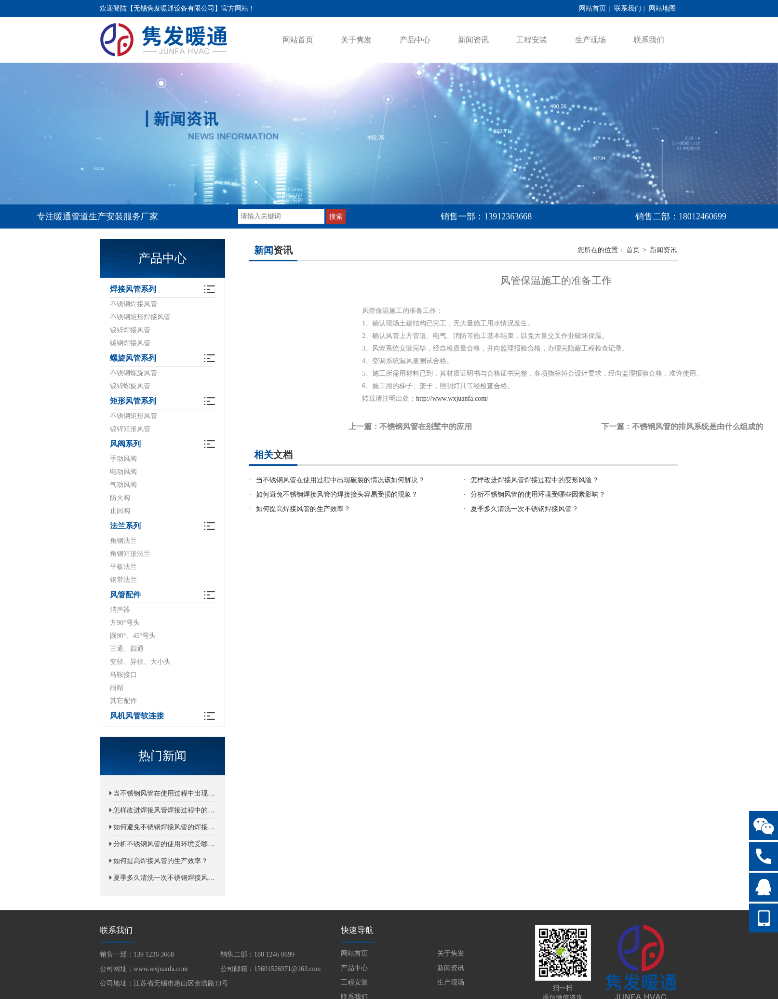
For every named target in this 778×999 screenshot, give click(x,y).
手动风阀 (123, 458)
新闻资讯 (473, 40)
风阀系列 (125, 444)
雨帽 (116, 687)
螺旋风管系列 (133, 358)
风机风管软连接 (137, 716)
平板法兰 (123, 566)
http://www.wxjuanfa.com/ (530, 398)
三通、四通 (127, 648)
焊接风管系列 (133, 289)
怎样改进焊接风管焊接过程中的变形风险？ (162, 810)
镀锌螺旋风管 (130, 386)
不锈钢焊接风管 (133, 304)
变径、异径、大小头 (140, 661)
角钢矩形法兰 (130, 553)
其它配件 (123, 700)
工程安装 (531, 40)
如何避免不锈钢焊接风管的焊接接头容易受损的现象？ (162, 827)
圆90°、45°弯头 (133, 635)
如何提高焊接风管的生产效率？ (158, 860)
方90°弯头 (125, 622)
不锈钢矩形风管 (133, 415)
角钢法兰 (123, 540)
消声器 (120, 609)
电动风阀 (123, 471)
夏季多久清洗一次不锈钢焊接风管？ (162, 877)
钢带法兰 (123, 579)
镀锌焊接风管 (130, 330)
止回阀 (120, 510)
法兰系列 (125, 526)
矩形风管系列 (133, 401)
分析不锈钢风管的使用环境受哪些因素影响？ (162, 844)
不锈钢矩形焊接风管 (140, 317)
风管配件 (125, 595)
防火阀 (120, 497)
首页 (633, 250)
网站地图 (662, 8)
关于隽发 (356, 40)
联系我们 (627, 8)
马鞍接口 (123, 674)
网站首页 (592, 8)
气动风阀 (123, 484)
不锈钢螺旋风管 (133, 373)
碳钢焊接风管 (130, 343)
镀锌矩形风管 (130, 428)
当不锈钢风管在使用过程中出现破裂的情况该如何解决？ (162, 793)
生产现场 (590, 40)
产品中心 (415, 40)
